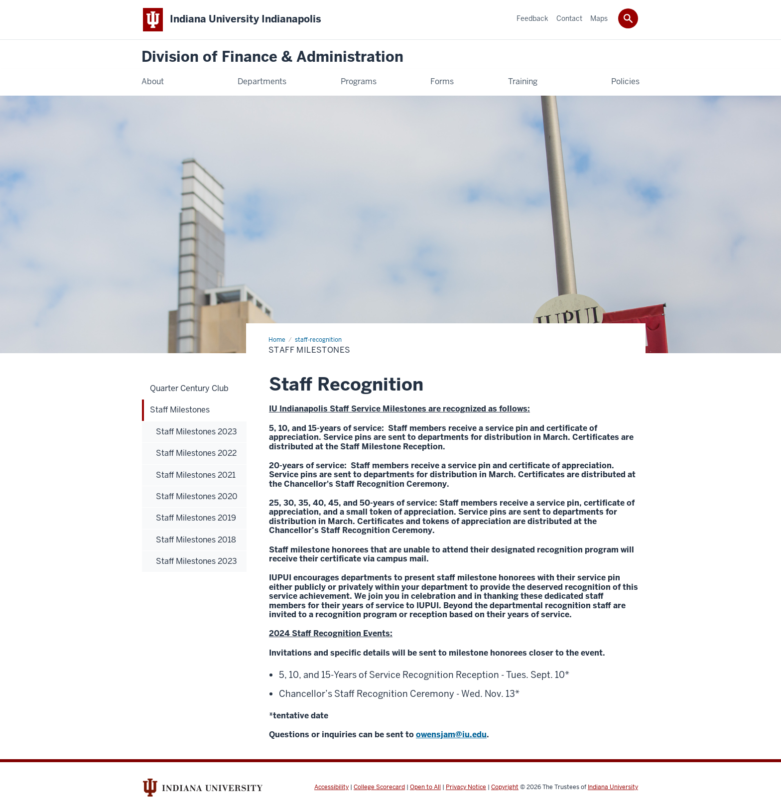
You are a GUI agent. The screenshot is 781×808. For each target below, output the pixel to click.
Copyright (505, 787)
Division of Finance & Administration (272, 57)
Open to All (425, 787)
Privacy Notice (466, 787)
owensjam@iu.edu (451, 734)
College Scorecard (379, 787)
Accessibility (331, 787)
